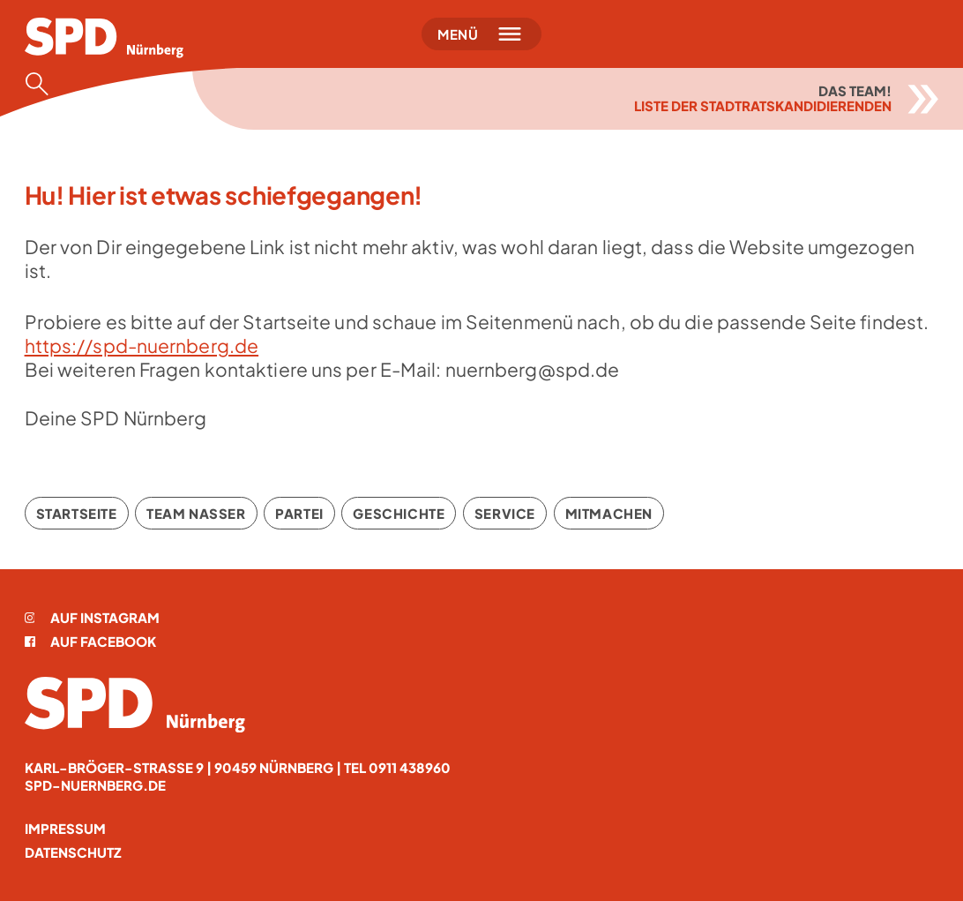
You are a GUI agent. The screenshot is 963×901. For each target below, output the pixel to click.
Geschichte (398, 513)
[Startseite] (104, 38)
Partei (299, 513)
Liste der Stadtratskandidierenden (763, 105)
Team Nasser (196, 513)
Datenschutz (73, 852)
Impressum (65, 828)
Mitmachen (609, 513)
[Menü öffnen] (482, 34)
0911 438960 (410, 767)
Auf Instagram (92, 617)
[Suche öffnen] (42, 83)
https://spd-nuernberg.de (142, 345)
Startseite (76, 513)
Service (504, 513)
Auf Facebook (91, 641)
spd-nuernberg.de (95, 785)
